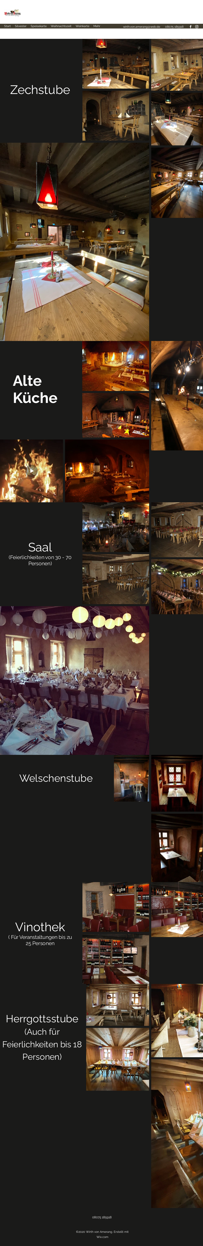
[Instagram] (197, 27)
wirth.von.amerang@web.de (141, 26)
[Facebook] (190, 27)
